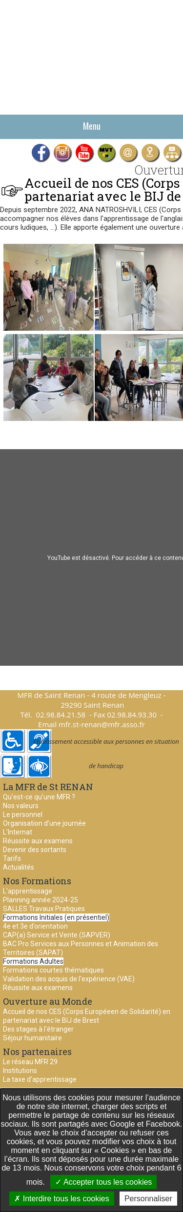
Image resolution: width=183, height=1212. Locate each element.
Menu (92, 125)
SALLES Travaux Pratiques (44, 909)
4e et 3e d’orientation (35, 926)
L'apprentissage (27, 891)
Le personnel (22, 814)
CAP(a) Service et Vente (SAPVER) (56, 935)
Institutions (20, 1070)
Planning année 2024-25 (40, 900)
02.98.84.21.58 (61, 714)
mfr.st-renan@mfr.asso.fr (102, 724)
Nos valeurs (21, 806)
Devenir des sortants (34, 850)
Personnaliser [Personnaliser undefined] (148, 1198)
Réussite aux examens (38, 841)
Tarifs (12, 858)
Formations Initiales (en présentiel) (56, 917)
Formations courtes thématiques (53, 970)
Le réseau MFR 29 (30, 1062)
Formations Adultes (33, 961)
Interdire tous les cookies (61, 1198)
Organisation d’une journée (44, 823)
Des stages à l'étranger (38, 1029)
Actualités (18, 867)
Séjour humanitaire (32, 1038)
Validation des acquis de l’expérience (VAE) (69, 979)
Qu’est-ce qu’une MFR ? (39, 797)
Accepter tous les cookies (103, 1182)
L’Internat (17, 832)
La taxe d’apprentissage (40, 1079)
